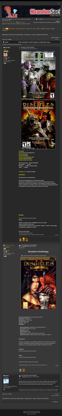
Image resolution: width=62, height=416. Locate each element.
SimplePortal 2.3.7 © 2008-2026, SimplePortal (31, 412)
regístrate (23, 19)
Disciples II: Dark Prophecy (27, 47)
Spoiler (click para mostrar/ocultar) (27, 218)
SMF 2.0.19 (25, 411)
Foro (37, 19)
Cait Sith (7, 47)
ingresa (18, 19)
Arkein (7, 375)
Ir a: (51, 401)
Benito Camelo (9, 245)
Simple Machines (37, 411)
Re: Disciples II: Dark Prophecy (29, 245)
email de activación (6, 20)
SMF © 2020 (30, 411)
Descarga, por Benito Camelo (25, 233)
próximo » (57, 37)
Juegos (42, 19)
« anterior (53, 37)
